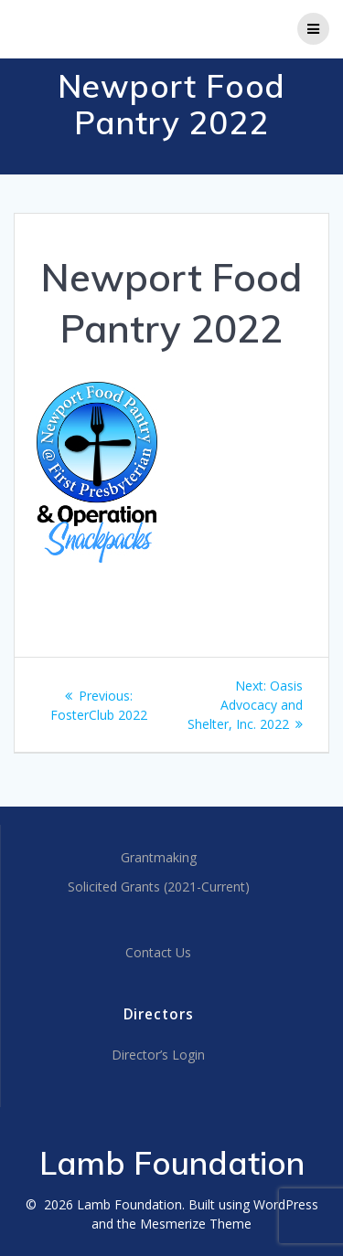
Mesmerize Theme (196, 1223)
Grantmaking (159, 857)
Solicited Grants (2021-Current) (159, 886)
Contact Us (158, 952)
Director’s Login (158, 1054)
